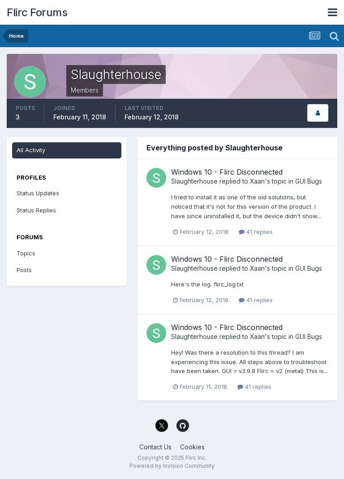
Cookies (192, 447)
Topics (26, 253)
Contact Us (155, 447)
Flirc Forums (37, 12)
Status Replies (36, 210)
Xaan (257, 181)
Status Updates (38, 193)
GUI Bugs (308, 181)
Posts (24, 269)
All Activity (31, 150)
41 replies (256, 231)
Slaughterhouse (194, 181)
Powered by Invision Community (172, 465)
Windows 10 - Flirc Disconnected (227, 171)
